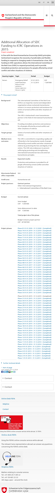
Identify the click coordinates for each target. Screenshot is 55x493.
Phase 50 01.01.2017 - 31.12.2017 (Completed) (34, 246)
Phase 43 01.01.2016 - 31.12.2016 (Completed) (34, 257)
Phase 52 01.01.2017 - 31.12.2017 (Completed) (34, 241)
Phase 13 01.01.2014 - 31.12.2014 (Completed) (34, 325)
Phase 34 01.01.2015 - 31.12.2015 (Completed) (34, 278)
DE (39, 2)
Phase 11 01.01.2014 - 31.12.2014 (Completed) (34, 330)
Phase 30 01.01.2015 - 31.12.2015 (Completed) (34, 288)
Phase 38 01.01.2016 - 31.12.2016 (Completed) (34, 269)
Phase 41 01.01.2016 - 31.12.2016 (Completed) (34, 262)
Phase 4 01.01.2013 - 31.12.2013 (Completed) (34, 339)
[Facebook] (2, 359)
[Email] (14, 359)
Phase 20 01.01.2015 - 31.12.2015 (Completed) (34, 311)
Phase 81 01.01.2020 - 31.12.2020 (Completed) (34, 216)
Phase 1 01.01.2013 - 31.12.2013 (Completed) (34, 346)
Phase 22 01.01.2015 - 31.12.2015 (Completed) (34, 307)
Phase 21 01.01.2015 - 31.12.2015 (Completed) (34, 309)
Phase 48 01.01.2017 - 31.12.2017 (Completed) (34, 250)
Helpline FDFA (7, 455)
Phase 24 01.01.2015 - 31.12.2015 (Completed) (34, 302)
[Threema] (9, 359)
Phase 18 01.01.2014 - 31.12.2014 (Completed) (34, 314)
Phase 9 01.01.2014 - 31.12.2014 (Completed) (34, 334)
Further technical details (11, 351)
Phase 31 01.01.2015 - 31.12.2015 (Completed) (34, 286)
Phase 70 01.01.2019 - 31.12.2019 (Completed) (34, 227)
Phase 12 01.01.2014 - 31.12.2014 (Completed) (34, 327)
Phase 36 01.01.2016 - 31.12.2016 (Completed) (34, 273)
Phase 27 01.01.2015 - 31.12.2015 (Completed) (34, 295)
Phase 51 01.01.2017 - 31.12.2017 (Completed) (34, 244)
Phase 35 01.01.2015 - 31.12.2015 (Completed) (34, 276)
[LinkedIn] (7, 359)
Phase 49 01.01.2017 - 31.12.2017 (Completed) (34, 248)
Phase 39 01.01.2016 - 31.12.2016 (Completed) (34, 266)
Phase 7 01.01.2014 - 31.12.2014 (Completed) (34, 337)
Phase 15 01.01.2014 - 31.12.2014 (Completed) (34, 320)
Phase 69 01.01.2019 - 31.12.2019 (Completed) (34, 230)
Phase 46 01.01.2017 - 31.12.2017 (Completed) (34, 255)
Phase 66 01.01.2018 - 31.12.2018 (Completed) (34, 234)
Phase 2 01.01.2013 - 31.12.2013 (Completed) (34, 343)
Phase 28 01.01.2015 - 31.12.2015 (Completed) (34, 293)
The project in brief (10, 83)
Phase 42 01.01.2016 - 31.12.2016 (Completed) (34, 260)
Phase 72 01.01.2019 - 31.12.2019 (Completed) (34, 223)
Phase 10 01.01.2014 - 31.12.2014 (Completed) (34, 332)
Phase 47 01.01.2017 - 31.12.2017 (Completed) (34, 253)
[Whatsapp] (12, 359)
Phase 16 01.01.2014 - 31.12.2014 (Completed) (34, 318)
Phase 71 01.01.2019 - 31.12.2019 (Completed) (34, 225)
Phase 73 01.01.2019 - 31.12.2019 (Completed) (34, 221)
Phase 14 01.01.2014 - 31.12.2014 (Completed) (34, 323)
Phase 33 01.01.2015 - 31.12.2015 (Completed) (34, 280)
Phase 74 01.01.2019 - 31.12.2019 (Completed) (34, 218)
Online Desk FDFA (8, 386)
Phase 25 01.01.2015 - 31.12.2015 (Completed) (34, 300)
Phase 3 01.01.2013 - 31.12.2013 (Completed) (34, 341)
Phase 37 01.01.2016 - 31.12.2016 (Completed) (34, 271)
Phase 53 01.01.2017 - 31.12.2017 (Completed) (34, 239)
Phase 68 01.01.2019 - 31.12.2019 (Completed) (34, 232)
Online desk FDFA (9, 423)
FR (48, 2)
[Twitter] (5, 359)
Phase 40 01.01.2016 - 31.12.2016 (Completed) (34, 264)
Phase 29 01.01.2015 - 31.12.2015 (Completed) (34, 291)
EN (53, 2)
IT (43, 2)
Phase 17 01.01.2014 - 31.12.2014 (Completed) (34, 316)
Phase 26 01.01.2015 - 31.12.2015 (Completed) (34, 298)
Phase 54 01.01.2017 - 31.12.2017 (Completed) (34, 237)
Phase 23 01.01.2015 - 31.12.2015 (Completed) (34, 304)
